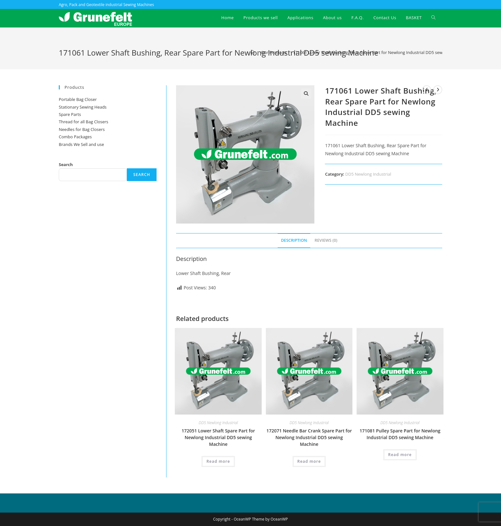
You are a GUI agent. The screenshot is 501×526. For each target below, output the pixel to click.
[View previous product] (426, 89)
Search (66, 164)
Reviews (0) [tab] (326, 240)
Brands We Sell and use (81, 144)
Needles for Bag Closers (82, 129)
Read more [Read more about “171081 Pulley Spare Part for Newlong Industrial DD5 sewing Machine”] (400, 454)
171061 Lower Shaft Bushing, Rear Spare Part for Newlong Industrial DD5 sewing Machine (379, 52)
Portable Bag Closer (78, 99)
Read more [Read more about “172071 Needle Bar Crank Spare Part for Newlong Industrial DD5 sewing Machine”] (309, 461)
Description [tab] (294, 240)
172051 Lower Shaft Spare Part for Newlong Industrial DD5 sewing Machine (218, 437)
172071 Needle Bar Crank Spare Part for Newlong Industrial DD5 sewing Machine (309, 437)
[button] (306, 93)
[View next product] (437, 89)
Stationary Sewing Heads (83, 107)
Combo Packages (75, 137)
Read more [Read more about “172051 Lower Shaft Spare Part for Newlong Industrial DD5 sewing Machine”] (218, 461)
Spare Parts (70, 114)
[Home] (252, 52)
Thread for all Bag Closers (83, 122)
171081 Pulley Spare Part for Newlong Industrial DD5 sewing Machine (399, 434)
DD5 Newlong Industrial (368, 174)
